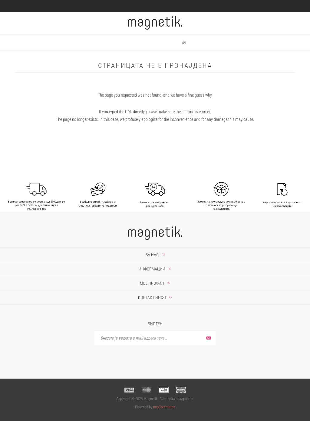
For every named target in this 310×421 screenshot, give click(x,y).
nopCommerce (164, 407)
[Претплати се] (155, 338)
